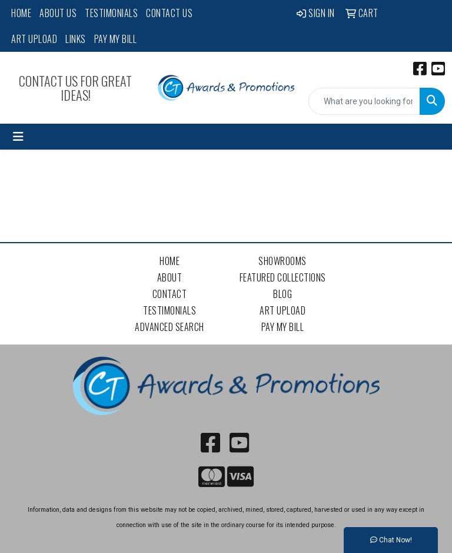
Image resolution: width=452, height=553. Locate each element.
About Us (58, 13)
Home (21, 13)
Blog (282, 294)
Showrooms (282, 261)
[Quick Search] (364, 101)
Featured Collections (283, 277)
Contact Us (169, 13)
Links (75, 39)
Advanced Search (169, 327)
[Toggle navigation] (18, 136)
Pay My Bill (115, 39)
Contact (169, 294)
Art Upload (34, 39)
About (169, 277)
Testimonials (111, 13)
